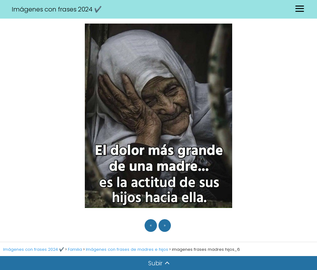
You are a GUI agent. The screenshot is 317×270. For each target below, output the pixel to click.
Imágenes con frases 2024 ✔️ (57, 9)
